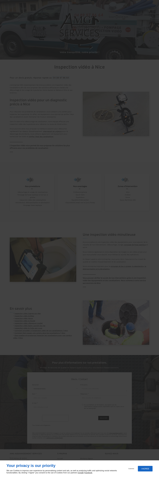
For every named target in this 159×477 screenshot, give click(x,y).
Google (81, 473)
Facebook (88, 473)
